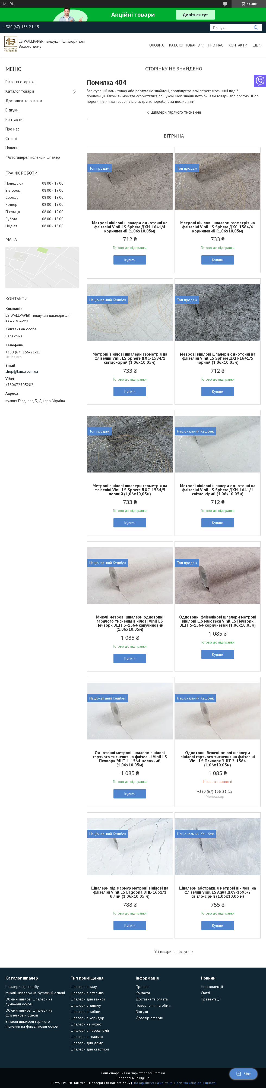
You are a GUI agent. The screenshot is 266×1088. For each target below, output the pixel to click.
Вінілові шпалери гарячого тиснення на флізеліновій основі (32, 1024)
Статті (11, 138)
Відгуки (11, 110)
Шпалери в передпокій (90, 1030)
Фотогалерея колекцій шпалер (32, 157)
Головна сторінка (20, 81)
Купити (129, 259)
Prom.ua (159, 1073)
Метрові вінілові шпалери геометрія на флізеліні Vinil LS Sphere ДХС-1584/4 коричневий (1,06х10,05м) (217, 227)
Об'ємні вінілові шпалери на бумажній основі (28, 1001)
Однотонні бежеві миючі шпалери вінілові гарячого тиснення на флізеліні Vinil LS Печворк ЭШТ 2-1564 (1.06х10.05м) (217, 759)
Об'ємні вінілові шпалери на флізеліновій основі (28, 1013)
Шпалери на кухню (86, 1024)
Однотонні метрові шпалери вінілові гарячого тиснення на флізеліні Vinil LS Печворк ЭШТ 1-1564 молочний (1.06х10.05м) (130, 759)
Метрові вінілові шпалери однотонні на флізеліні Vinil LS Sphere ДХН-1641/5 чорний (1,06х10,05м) (217, 358)
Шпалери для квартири (90, 1049)
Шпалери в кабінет (86, 1011)
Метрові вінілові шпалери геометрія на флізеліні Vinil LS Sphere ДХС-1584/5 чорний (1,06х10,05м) (130, 490)
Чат (243, 1073)
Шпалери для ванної (88, 999)
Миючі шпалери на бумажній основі (35, 992)
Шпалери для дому (87, 1042)
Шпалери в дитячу (86, 1005)
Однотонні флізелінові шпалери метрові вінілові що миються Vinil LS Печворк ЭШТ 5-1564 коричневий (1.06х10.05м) (217, 621)
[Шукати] (256, 27)
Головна (156, 45)
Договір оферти (149, 1017)
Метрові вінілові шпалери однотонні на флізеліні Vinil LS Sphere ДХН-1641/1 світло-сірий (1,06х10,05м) (217, 490)
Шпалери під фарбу (22, 986)
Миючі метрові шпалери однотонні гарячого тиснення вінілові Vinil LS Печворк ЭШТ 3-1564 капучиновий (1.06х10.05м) (129, 623)
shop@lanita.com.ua (21, 371)
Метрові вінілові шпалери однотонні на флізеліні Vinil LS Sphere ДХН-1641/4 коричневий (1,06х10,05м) (129, 227)
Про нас (215, 45)
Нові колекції (212, 986)
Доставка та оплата (23, 100)
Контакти (238, 45)
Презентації (211, 999)
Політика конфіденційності (195, 1083)
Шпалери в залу (84, 986)
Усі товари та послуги (171, 951)
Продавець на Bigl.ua (133, 1078)
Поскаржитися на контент (152, 1083)
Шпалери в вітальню (87, 992)
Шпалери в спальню (87, 1036)
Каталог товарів (184, 45)
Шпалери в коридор (87, 1017)
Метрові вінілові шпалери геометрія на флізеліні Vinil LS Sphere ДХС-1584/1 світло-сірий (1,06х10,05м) (130, 358)
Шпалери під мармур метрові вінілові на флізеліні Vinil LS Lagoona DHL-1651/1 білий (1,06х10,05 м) (129, 892)
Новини (11, 147)
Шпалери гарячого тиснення (176, 112)
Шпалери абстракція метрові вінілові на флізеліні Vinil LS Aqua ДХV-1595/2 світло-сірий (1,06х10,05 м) (217, 892)
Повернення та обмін (153, 1005)
